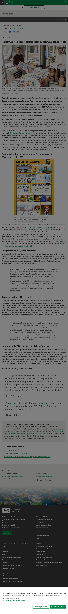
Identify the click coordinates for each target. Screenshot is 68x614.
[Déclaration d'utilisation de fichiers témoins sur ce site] (34, 600)
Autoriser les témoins (58, 607)
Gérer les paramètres (41, 607)
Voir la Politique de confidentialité (13, 600)
